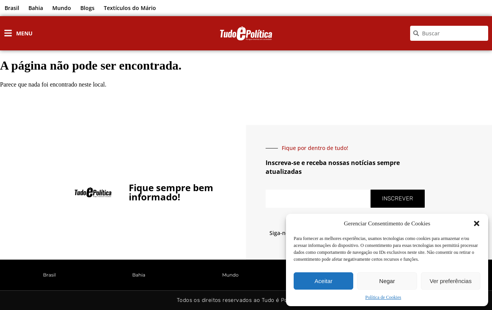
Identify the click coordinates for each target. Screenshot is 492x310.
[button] (476, 223)
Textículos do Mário (130, 8)
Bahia (35, 8)
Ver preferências (451, 281)
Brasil (12, 8)
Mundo (61, 8)
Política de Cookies (383, 297)
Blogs (87, 8)
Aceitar (323, 281)
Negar (387, 281)
